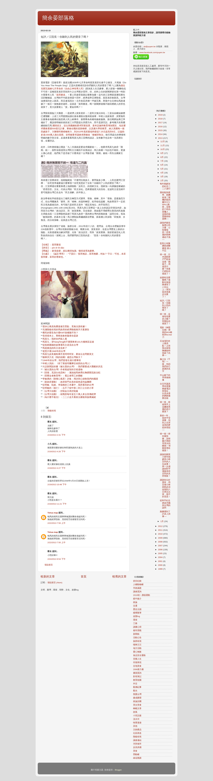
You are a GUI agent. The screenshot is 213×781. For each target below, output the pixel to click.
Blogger (118, 770)
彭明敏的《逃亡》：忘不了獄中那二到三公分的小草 (68, 388)
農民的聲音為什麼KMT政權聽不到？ (60, 332)
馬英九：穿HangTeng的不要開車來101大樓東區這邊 (68, 342)
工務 (135, 623)
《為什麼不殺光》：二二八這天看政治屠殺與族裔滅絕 (69, 397)
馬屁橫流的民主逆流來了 (55, 348)
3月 (162, 176)
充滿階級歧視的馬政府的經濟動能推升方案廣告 (66, 329)
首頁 (83, 576)
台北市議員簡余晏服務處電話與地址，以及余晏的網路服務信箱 (165, 391)
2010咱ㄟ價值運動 (141, 595)
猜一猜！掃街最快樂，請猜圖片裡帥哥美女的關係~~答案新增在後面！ (165, 442)
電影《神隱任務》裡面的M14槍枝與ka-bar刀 (166, 332)
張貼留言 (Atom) (54, 582)
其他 (135, 726)
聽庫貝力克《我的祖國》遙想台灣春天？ (63, 357)
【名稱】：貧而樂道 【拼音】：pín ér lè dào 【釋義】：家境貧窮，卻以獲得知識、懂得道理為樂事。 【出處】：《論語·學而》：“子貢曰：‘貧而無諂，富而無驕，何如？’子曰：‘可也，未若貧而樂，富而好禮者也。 (83, 250)
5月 (162, 169)
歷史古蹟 (137, 609)
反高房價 (137, 747)
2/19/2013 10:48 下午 (57, 484)
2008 (160, 542)
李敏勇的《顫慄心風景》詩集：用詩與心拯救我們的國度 (70, 379)
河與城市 (137, 744)
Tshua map (52, 513)
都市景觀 (137, 630)
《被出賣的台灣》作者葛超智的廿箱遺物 (63, 369)
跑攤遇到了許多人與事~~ (165, 513)
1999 (160, 569)
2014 (160, 134)
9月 (162, 153)
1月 (162, 521)
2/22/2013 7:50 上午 (56, 523)
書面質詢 (137, 673)
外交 (135, 683)
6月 (162, 165)
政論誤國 (137, 701)
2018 (160, 119)
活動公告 (137, 637)
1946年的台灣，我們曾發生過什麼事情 (62, 360)
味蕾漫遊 (137, 723)
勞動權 (136, 754)
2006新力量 (138, 669)
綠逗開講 (137, 758)
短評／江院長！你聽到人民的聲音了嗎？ (165, 305)
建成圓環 (137, 698)
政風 (135, 712)
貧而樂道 (60, 95)
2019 (160, 115)
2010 (160, 534)
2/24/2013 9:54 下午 (56, 559)
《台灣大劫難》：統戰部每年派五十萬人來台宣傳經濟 (69, 394)
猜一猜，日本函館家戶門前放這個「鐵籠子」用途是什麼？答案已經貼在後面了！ (165, 264)
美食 (135, 751)
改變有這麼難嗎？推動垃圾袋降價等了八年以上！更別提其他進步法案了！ (165, 287)
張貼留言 (49, 565)
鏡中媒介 (137, 599)
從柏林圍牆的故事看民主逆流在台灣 (60, 345)
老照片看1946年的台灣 (54, 351)
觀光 (135, 691)
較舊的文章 (119, 576)
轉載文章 (137, 708)
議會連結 (137, 740)
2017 (160, 122)
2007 (160, 545)
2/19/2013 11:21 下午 (57, 504)
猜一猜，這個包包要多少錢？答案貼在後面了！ (165, 319)
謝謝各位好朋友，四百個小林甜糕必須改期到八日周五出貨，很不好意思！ (165, 488)
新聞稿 (136, 634)
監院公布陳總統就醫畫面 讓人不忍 (165, 247)
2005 (160, 553)
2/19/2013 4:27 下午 (56, 468)
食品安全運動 (139, 655)
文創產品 (137, 729)
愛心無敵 (137, 652)
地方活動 (137, 648)
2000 (160, 565)
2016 (160, 126)
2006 (160, 549)
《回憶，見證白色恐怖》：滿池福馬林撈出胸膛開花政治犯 (71, 372)
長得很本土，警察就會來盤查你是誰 (60, 336)
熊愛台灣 (137, 694)
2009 (160, 538)
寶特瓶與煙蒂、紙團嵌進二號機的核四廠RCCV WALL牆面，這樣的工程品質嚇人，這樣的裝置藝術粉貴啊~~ (165, 205)
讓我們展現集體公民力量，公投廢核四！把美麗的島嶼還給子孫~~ (165, 231)
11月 (162, 145)
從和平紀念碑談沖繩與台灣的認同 (165, 504)
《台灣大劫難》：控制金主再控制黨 (60, 391)
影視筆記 (137, 676)
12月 (162, 141)
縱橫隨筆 (137, 613)
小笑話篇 (137, 715)
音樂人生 (137, 659)
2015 (160, 130)
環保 (135, 620)
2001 (160, 561)
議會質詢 (137, 591)
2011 (160, 530)
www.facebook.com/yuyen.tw (152, 52)
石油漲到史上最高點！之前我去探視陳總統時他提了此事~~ (165, 348)
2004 (160, 557)
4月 (162, 173)
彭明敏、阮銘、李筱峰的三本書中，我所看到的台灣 (68, 385)
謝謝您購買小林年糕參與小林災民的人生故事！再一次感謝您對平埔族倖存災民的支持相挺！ (165, 465)
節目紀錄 (137, 581)
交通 (135, 606)
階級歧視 (52, 411)
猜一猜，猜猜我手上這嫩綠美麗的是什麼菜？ (165, 407)
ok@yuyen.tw (149, 46)
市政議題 (137, 588)
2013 (160, 138)
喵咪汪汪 (137, 645)
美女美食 (137, 705)
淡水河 (136, 719)
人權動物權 (138, 584)
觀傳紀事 (137, 687)
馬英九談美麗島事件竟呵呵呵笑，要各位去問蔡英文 (68, 354)
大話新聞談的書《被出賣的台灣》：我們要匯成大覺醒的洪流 (73, 366)
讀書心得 (137, 627)
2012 (160, 526)
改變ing (136, 616)
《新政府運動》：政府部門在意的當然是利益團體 (67, 382)
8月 (162, 157)
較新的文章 (48, 576)
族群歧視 (137, 641)
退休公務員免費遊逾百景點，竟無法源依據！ (65, 326)
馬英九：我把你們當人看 (55, 339)
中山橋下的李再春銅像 (165, 377)
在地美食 (137, 666)
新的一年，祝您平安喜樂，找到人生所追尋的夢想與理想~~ (165, 422)
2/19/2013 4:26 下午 (56, 451)
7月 (162, 161)
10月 (162, 149)
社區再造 (137, 733)
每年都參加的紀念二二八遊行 (165, 186)
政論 (135, 602)
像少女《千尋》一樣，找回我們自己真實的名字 (165, 365)
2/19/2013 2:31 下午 (56, 435)
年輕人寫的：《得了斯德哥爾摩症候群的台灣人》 (67, 363)
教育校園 (137, 680)
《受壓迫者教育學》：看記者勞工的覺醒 (63, 376)
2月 (162, 180)
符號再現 (137, 662)
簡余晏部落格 (58, 18)
